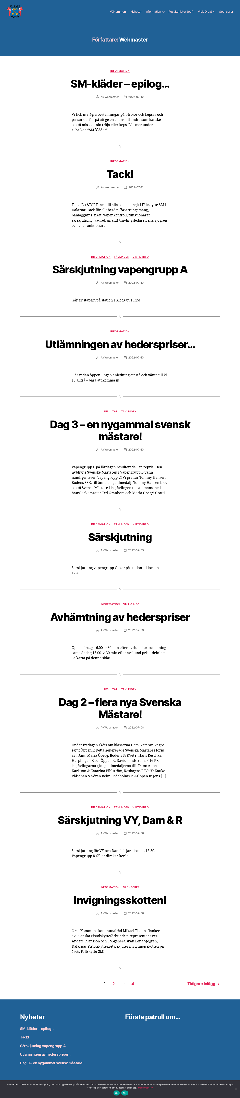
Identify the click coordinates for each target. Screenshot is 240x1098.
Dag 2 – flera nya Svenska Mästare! (120, 708)
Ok (116, 1093)
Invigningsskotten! (120, 900)
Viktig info (140, 256)
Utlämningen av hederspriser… (120, 344)
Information (153, 11)
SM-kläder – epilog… (120, 83)
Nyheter (136, 11)
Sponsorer (226, 11)
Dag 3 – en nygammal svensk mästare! (120, 430)
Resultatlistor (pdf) (181, 11)
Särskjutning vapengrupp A (120, 269)
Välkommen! (118, 11)
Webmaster (112, 97)
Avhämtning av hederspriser (120, 617)
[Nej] (236, 1089)
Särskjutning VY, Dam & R (120, 820)
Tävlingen (121, 256)
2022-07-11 (135, 187)
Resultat (111, 411)
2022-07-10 (136, 282)
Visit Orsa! (205, 11)
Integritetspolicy (145, 1087)
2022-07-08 (136, 727)
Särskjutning (120, 537)
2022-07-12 (136, 97)
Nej (124, 1093)
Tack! (120, 174)
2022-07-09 (136, 550)
